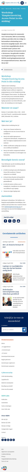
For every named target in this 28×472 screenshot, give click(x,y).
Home (2, 8)
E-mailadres (4, 325)
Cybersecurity (8, 8)
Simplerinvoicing (8, 69)
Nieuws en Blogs (16, 8)
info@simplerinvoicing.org (12, 207)
